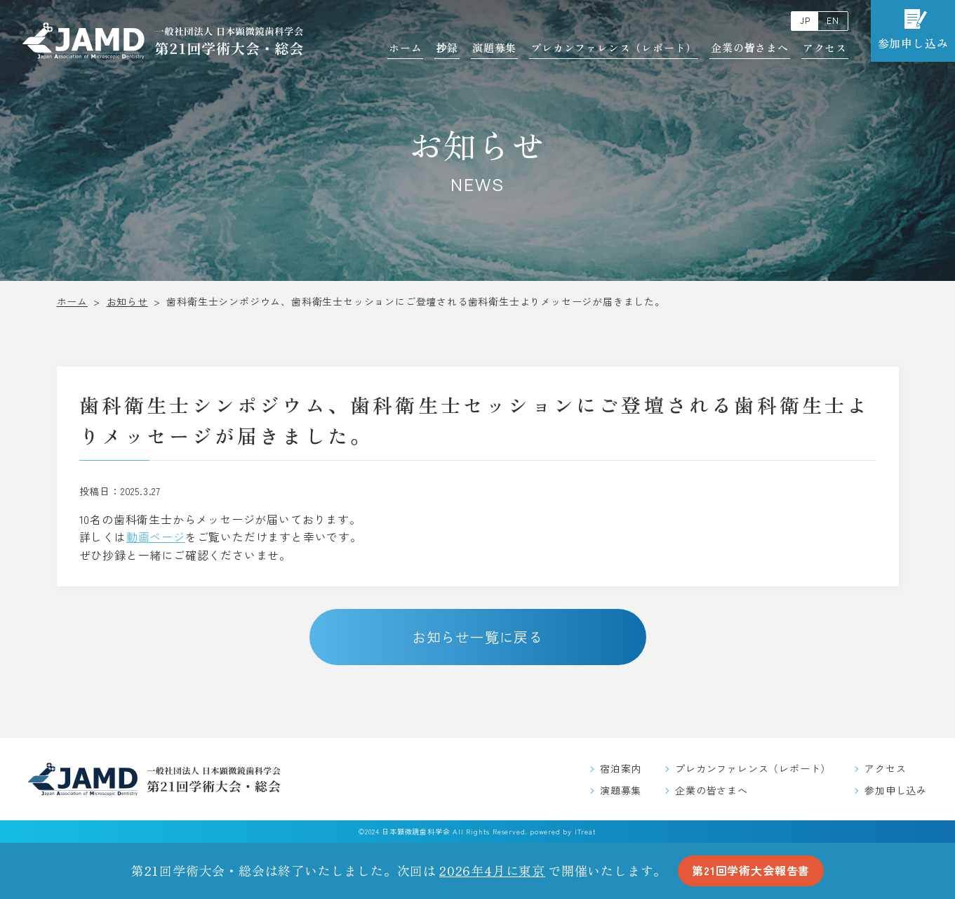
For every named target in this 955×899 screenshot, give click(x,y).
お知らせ (127, 301)
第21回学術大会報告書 (751, 870)
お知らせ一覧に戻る (477, 636)
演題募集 (494, 47)
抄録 (447, 47)
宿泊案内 (620, 768)
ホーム (405, 47)
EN (833, 21)
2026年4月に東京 (492, 870)
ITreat (585, 831)
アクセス (825, 47)
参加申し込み (895, 790)
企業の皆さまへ (750, 47)
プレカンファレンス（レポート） (613, 47)
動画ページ (155, 536)
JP (805, 21)
